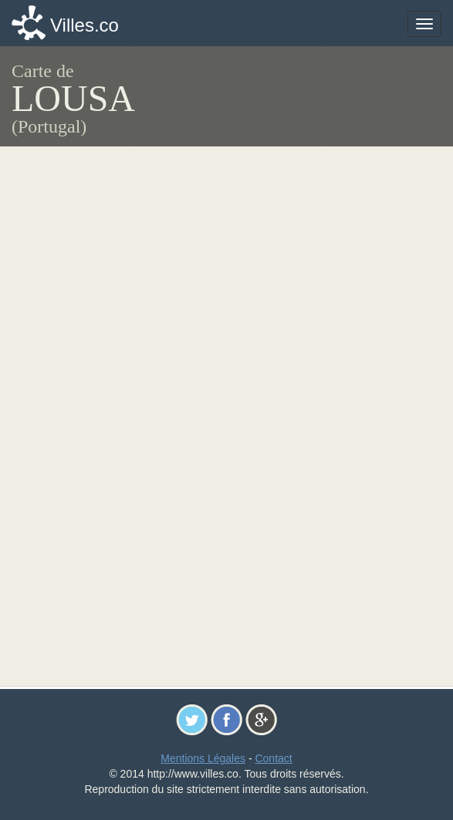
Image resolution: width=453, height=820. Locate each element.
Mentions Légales (203, 758)
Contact (273, 758)
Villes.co (84, 25)
